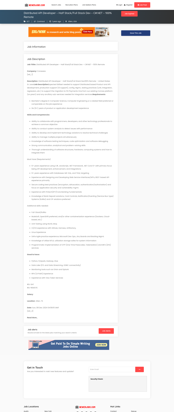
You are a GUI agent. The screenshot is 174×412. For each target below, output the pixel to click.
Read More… (32, 317)
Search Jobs (56, 5)
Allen (70, 21)
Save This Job (135, 33)
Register (128, 5)
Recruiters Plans (71, 5)
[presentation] (107, 385)
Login (119, 5)
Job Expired (129, 14)
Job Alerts (106, 331)
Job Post (142, 5)
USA (75, 21)
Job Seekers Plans (89, 5)
